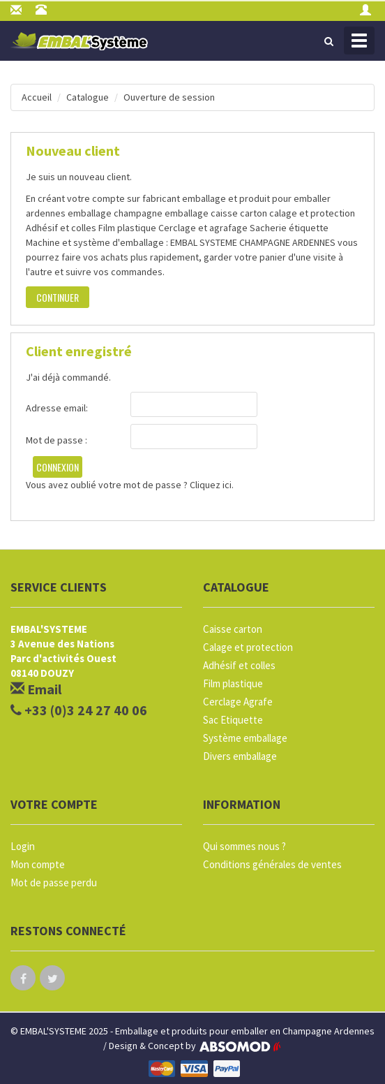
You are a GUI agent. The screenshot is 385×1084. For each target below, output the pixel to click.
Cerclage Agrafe (238, 701)
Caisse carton (232, 629)
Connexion (57, 467)
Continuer (57, 297)
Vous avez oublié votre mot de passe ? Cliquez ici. (130, 484)
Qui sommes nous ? (244, 846)
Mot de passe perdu (53, 882)
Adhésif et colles (239, 665)
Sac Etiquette (233, 719)
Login (22, 846)
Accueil (37, 97)
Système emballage (245, 738)
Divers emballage (240, 756)
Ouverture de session (169, 97)
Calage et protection (248, 647)
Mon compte (37, 864)
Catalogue (87, 97)
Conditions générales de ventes (272, 864)
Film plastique (233, 683)
